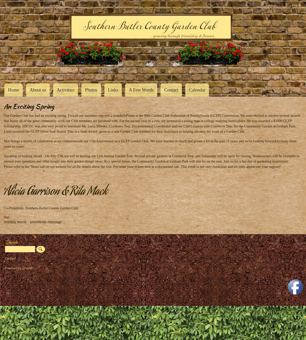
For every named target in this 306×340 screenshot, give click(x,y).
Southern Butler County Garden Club (12, 72)
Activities (65, 90)
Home (13, 90)
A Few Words (141, 90)
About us (38, 90)
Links (113, 90)
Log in (296, 5)
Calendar (197, 90)
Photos (91, 90)
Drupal (29, 268)
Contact (171, 90)
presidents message (46, 222)
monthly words (15, 222)
